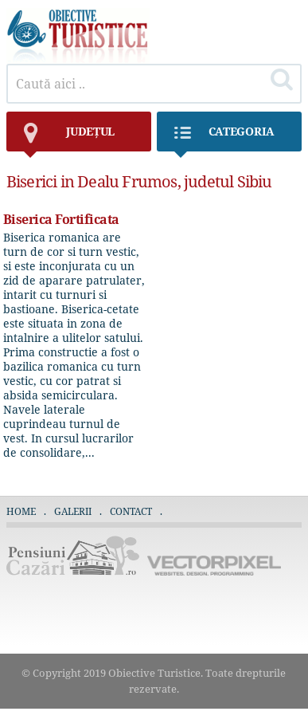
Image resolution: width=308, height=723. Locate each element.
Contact (131, 511)
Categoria (224, 137)
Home (21, 511)
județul (68, 137)
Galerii (73, 511)
